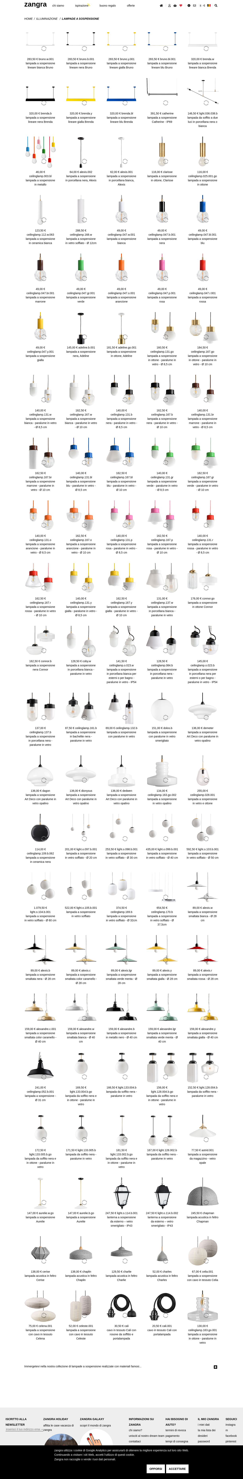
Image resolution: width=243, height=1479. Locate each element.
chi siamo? (135, 1430)
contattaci (135, 1441)
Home (28, 18)
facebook (231, 1435)
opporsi (155, 1468)
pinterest (231, 1441)
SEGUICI (231, 1419)
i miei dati (204, 1424)
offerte (131, 5)
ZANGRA (35, 4)
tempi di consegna (177, 1441)
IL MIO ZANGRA (208, 1419)
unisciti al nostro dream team (146, 1435)
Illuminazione (47, 18)
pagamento (172, 1435)
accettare (177, 1468)
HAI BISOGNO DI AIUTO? (177, 1421)
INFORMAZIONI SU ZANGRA (141, 1421)
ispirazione (81, 5)
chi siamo (58, 5)
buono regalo (108, 5)
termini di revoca (176, 1430)
